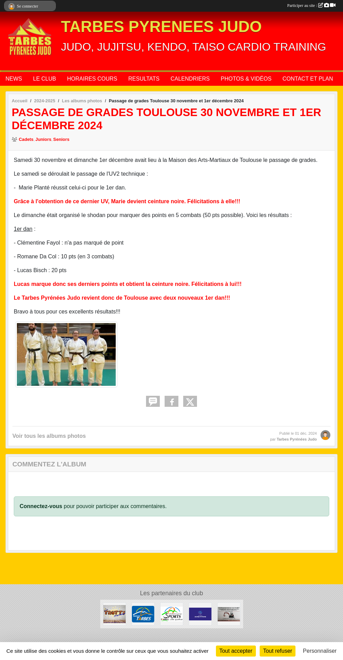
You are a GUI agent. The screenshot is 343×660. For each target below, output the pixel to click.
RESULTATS (144, 79)
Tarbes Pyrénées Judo (297, 439)
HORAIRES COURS (92, 79)
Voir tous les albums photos (49, 436)
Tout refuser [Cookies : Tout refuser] (277, 651)
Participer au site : (311, 5)
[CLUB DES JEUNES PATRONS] (200, 614)
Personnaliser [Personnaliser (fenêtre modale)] (320, 651)
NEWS (14, 79)
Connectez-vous (41, 506)
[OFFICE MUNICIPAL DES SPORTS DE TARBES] (171, 614)
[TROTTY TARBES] (114, 614)
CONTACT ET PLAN (307, 79)
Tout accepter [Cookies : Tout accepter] (235, 651)
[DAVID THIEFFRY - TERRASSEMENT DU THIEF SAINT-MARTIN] (228, 614)
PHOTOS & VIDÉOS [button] (246, 79)
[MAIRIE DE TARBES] (143, 614)
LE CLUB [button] (44, 79)
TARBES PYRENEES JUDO (161, 26)
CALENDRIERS (190, 79)
